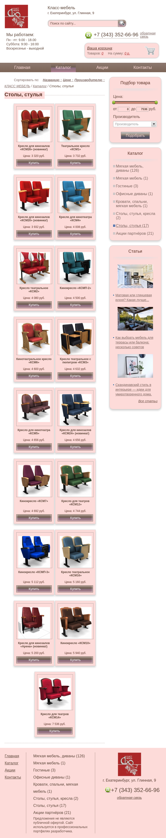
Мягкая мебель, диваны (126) (129, 168)
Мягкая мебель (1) (132, 178)
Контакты (142, 67)
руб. (152, 109)
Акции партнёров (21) (135, 233)
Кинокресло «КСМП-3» (33, 572)
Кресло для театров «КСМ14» (55, 715)
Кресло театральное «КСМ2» (34, 289)
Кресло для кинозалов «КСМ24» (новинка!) (75, 431)
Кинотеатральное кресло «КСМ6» (33, 360)
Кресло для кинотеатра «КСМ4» (75, 218)
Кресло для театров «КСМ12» (75, 502)
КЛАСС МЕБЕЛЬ (17, 86)
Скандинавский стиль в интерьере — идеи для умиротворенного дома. (133, 389)
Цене (68, 80)
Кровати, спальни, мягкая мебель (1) (132, 204)
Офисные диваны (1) (134, 194)
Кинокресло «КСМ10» (75, 643)
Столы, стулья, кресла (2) (55, 798)
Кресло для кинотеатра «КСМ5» (33, 431)
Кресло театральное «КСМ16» (75, 573)
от (115, 109)
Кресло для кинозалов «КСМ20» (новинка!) (34, 218)
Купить (34, 163)
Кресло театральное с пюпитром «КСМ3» (75, 360)
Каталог (63, 67)
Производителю (89, 80)
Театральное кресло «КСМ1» (75, 147)
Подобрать (135, 136)
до (133, 109)
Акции (102, 67)
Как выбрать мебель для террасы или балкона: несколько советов (134, 342)
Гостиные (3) (127, 186)
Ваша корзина (99, 48)
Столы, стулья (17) (132, 226)
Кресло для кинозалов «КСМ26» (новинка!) (34, 147)
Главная (22, 67)
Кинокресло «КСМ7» (34, 501)
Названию (52, 80)
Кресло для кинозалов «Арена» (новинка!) (34, 644)
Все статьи (147, 401)
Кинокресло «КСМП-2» (75, 288)
